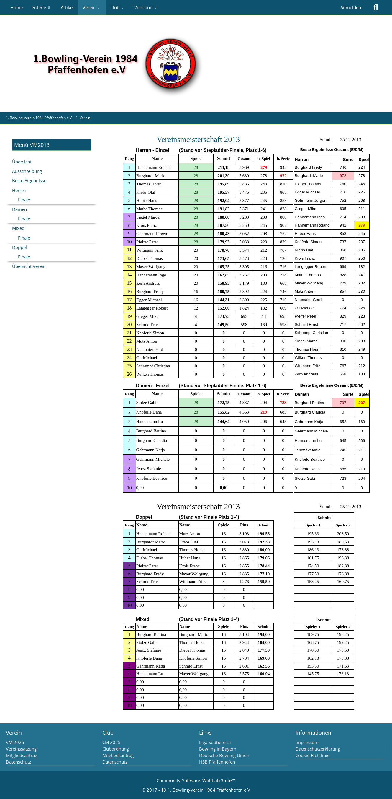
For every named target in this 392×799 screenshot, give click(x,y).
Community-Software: (196, 780)
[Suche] (375, 7)
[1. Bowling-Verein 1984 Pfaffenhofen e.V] (117, 63)
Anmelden (350, 7)
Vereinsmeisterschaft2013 (198, 139)
